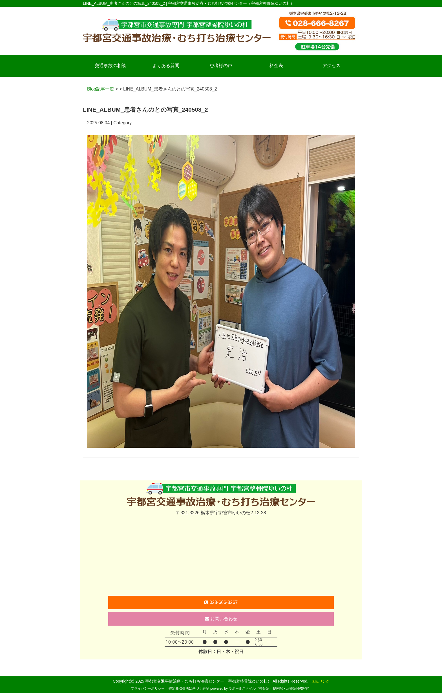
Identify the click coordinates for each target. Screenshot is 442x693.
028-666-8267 (221, 602)
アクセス (331, 65)
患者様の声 (221, 65)
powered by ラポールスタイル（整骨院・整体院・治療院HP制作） (260, 688)
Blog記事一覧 (100, 89)
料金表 (276, 65)
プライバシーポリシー (148, 688)
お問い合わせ (221, 618)
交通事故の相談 (110, 65)
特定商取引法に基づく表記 (189, 688)
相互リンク (320, 681)
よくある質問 (165, 65)
